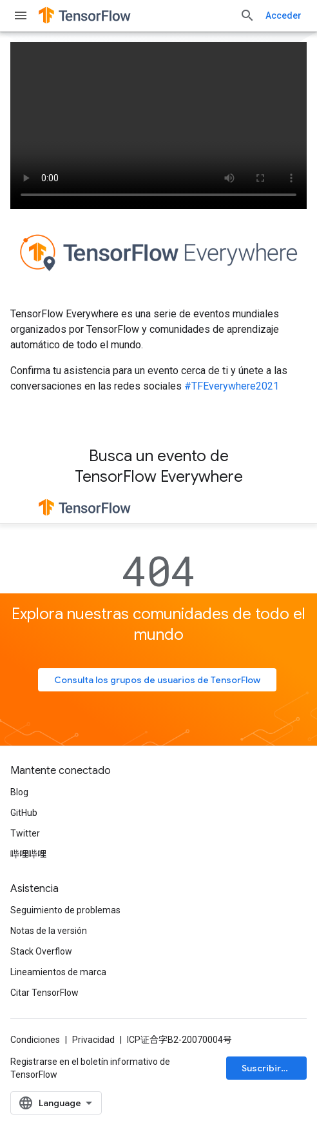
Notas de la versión (48, 931)
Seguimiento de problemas (65, 910)
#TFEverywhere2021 (231, 386)
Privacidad (93, 1040)
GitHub (23, 813)
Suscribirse (267, 1068)
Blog (19, 792)
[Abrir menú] (21, 15)
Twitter (25, 833)
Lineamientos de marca (58, 972)
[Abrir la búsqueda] (247, 15)
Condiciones (35, 1040)
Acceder (283, 15)
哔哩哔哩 (28, 854)
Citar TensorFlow (44, 992)
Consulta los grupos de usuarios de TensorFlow (157, 680)
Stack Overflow (41, 951)
